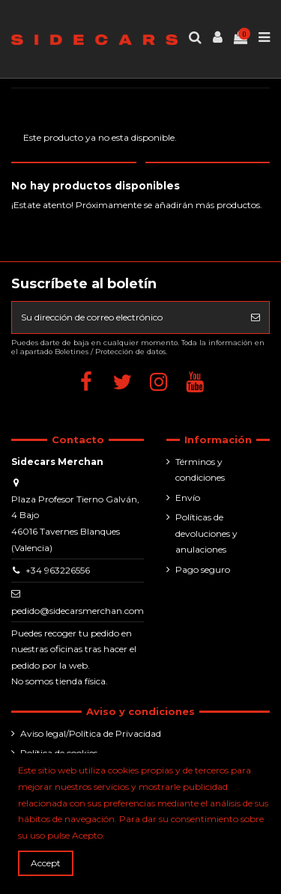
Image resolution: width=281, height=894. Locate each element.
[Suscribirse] (255, 317)
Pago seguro (202, 569)
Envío (187, 497)
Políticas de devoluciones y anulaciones (206, 533)
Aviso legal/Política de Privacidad (90, 733)
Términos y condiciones (200, 470)
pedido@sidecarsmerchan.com (77, 610)
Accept (46, 863)
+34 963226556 (57, 570)
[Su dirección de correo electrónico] (127, 317)
